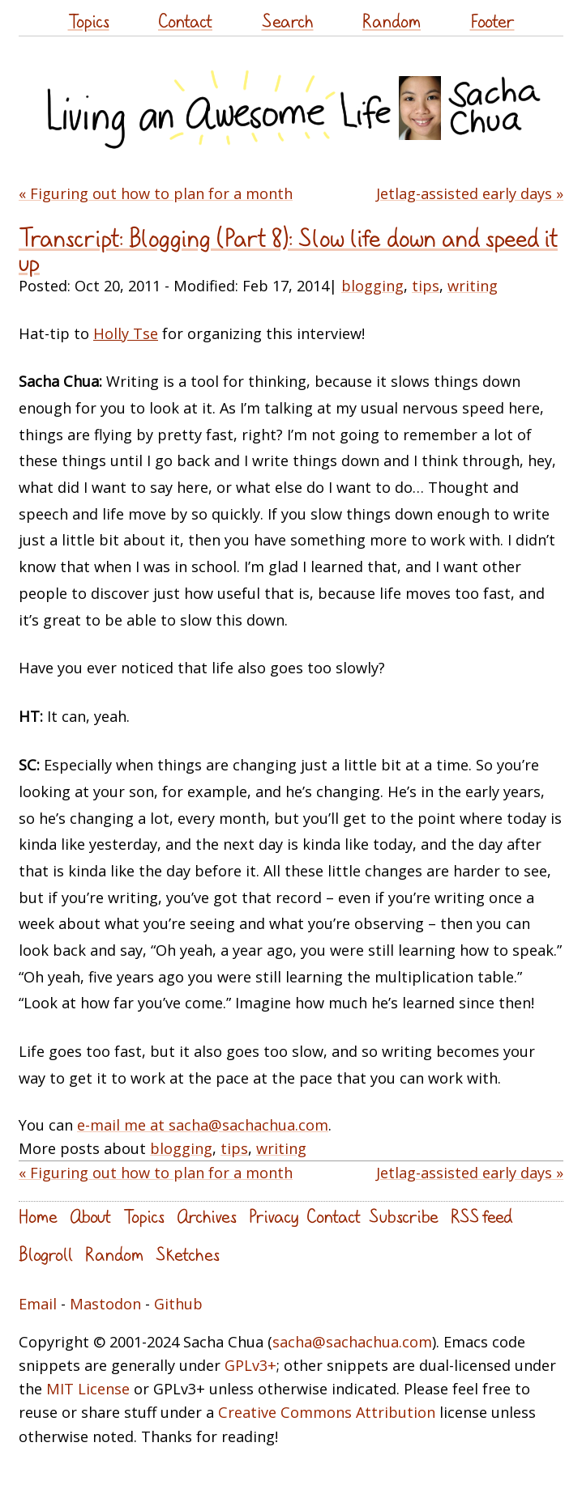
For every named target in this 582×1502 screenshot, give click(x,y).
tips (425, 285)
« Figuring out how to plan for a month (156, 193)
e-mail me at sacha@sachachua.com (202, 1125)
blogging (372, 285)
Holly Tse (125, 333)
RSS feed (481, 1216)
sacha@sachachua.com (352, 1341)
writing (472, 285)
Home (38, 1216)
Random (391, 21)
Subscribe (404, 1216)
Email (38, 1303)
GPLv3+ (250, 1365)
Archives (207, 1216)
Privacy (273, 1216)
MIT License (88, 1388)
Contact (185, 21)
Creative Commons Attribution (326, 1412)
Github (178, 1303)
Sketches (188, 1254)
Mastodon (105, 1303)
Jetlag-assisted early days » (469, 193)
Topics (88, 21)
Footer (492, 21)
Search (288, 21)
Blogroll (46, 1254)
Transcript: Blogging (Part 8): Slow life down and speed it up (288, 250)
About (90, 1216)
